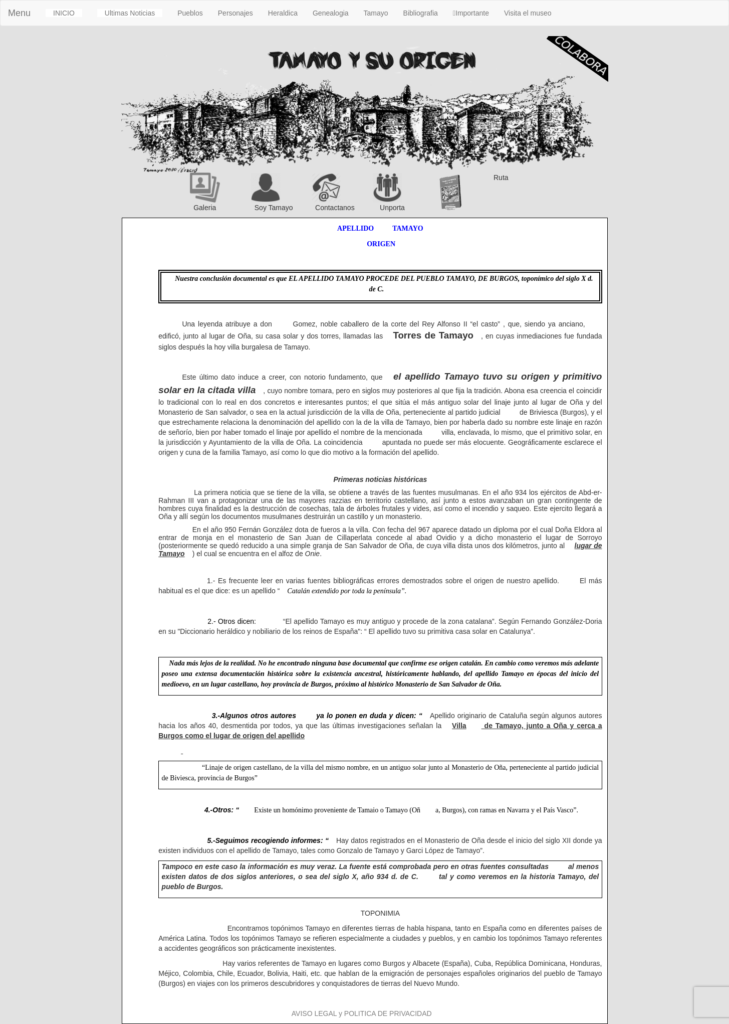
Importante (471, 13)
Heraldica (283, 13)
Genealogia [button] (331, 13)
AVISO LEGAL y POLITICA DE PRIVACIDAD (362, 1013)
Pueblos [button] (190, 13)
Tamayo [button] (376, 13)
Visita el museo (528, 13)
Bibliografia (420, 13)
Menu (19, 13)
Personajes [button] (235, 13)
